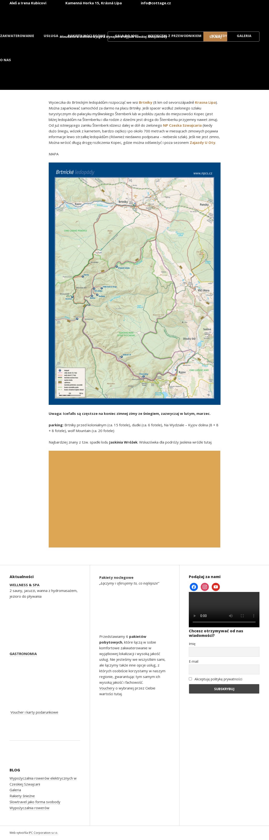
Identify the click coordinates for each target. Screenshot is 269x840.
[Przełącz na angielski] (157, 16)
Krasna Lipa (205, 102)
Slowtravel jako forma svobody (35, 801)
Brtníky (145, 102)
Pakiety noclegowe (86, 35)
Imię (192, 643)
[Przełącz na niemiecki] (186, 16)
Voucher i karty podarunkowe (34, 712)
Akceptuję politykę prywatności (215, 679)
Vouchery (107, 688)
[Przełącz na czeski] (128, 16)
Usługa (51, 35)
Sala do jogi (126, 35)
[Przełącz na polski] (214, 16)
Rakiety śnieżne (22, 795)
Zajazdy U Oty (202, 142)
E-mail (193, 661)
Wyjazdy (219, 35)
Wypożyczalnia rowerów (29, 807)
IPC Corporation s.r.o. (43, 833)
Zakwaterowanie (17, 35)
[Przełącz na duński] (243, 16)
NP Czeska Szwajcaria (182, 125)
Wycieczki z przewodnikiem (174, 35)
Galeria (244, 35)
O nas (5, 60)
